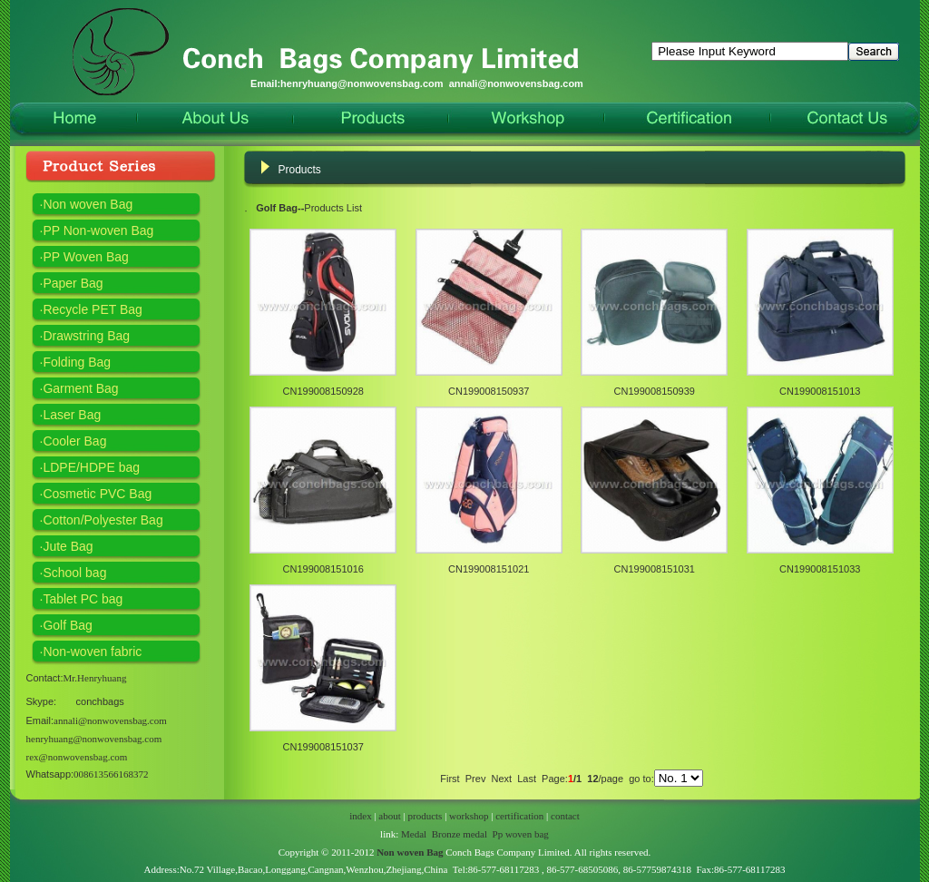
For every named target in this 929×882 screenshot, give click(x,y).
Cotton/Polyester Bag (102, 520)
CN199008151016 (323, 569)
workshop (468, 815)
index (360, 815)
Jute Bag (68, 546)
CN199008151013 (819, 391)
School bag (74, 572)
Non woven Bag (87, 204)
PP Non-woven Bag (98, 230)
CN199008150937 (488, 391)
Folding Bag (77, 362)
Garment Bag (80, 388)
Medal (413, 833)
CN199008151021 (488, 569)
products (425, 815)
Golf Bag (67, 625)
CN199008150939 (654, 391)
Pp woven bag (521, 833)
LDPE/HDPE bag (91, 467)
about (389, 815)
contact (565, 815)
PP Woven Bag (85, 257)
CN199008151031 (654, 569)
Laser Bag (72, 414)
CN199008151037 (323, 746)
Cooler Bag (74, 441)
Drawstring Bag (86, 335)
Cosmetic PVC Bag (97, 493)
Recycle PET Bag (92, 309)
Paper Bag (73, 283)
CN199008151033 (819, 569)
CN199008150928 (323, 391)
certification (519, 815)
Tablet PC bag (82, 599)
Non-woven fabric (92, 651)
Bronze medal (459, 833)
